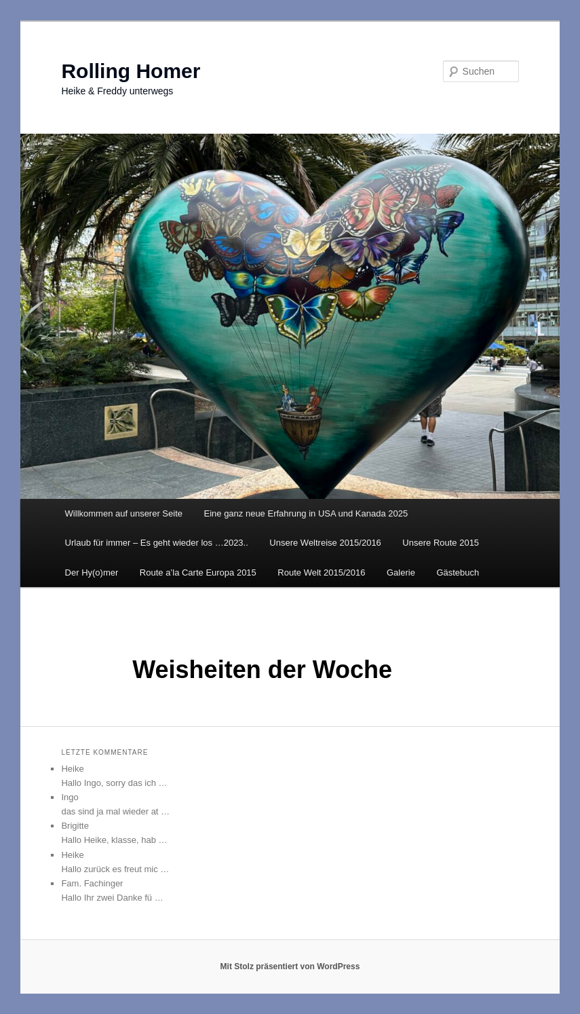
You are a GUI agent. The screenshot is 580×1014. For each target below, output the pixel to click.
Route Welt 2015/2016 (321, 572)
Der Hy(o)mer (92, 572)
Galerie (401, 572)
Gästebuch (457, 572)
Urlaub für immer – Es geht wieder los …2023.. (156, 543)
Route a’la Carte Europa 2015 (198, 572)
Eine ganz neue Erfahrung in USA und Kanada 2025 (306, 513)
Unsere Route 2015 (440, 543)
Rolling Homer (130, 71)
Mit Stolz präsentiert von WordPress (290, 966)
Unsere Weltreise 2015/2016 (325, 543)
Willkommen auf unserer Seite (123, 513)
